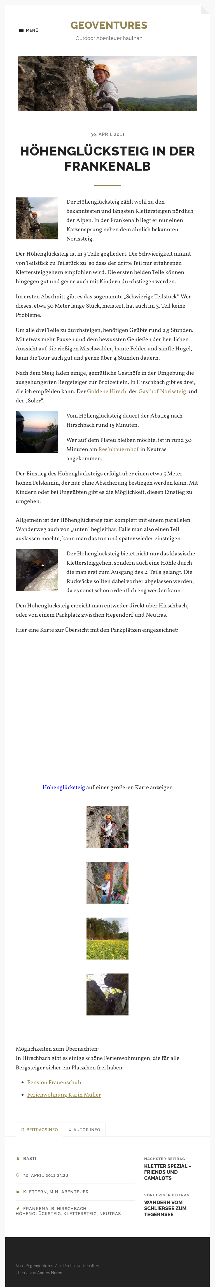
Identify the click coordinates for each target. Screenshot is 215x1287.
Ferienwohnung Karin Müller (64, 1095)
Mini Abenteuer (69, 1191)
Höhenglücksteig (64, 788)
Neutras (110, 1213)
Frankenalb (38, 1208)
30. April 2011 (107, 134)
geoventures (109, 25)
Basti (29, 1158)
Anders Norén (49, 1272)
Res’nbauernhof (118, 449)
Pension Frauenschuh (54, 1083)
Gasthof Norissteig (162, 392)
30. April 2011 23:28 (45, 1175)
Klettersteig (80, 1213)
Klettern (35, 1191)
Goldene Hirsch (106, 392)
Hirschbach (72, 1208)
